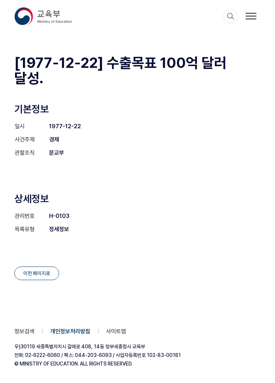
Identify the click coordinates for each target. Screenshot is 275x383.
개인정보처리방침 (70, 331)
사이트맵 (116, 331)
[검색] (230, 16)
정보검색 (24, 331)
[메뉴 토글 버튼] (251, 16)
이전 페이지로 (36, 273)
